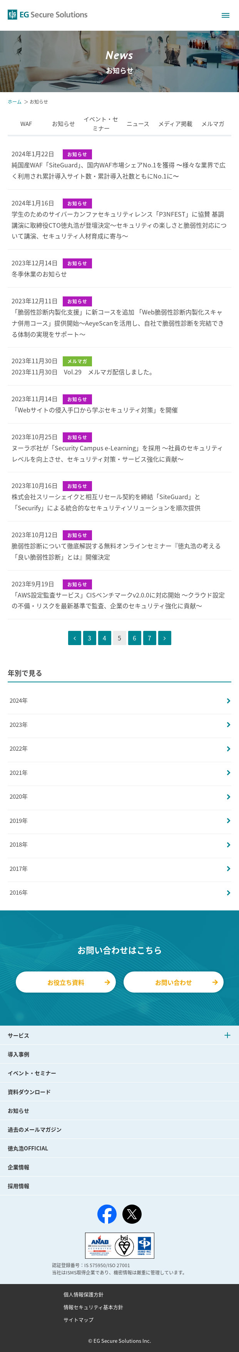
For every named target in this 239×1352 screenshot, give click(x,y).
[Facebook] (107, 1216)
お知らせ (63, 123)
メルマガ (212, 123)
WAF (26, 123)
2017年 (19, 868)
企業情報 (18, 1167)
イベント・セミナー (101, 123)
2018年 (19, 844)
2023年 (19, 724)
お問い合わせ (186, 982)
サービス (18, 1035)
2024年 (19, 700)
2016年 (19, 892)
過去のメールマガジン (35, 1129)
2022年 (19, 748)
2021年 (19, 772)
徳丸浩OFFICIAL (28, 1148)
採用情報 (18, 1186)
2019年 (19, 820)
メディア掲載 (175, 123)
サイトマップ (79, 1319)
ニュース (138, 123)
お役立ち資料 (78, 982)
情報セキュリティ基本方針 (93, 1307)
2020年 (19, 796)
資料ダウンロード (29, 1092)
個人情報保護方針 (84, 1294)
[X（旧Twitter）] (132, 1214)
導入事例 (18, 1054)
